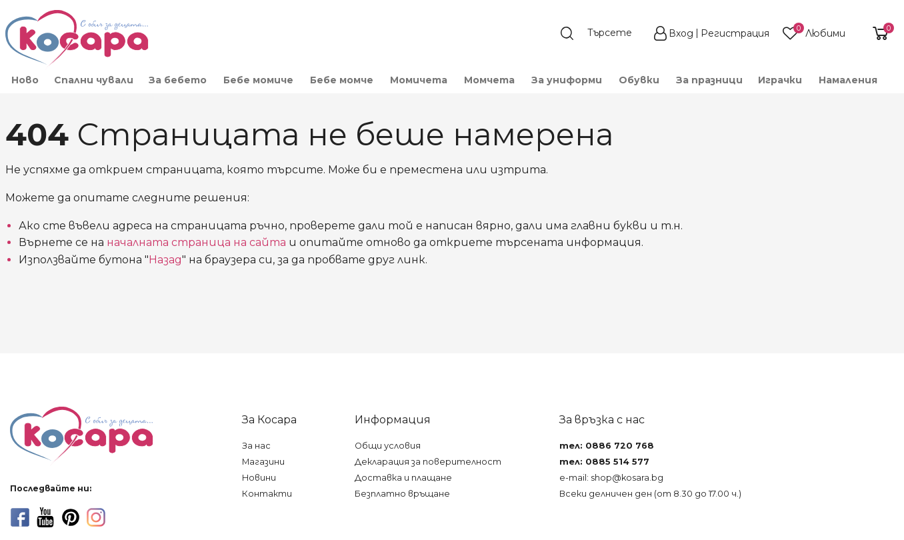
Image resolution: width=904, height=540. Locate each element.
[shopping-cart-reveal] (875, 33)
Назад (165, 259)
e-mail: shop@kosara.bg (611, 478)
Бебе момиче (258, 80)
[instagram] (96, 517)
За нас (256, 446)
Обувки (639, 80)
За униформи (566, 80)
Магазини (263, 462)
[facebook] (20, 517)
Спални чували (93, 80)
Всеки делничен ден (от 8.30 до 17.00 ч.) (650, 494)
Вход (681, 33)
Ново (25, 80)
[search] (602, 33)
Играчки (780, 80)
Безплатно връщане (402, 494)
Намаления (848, 80)
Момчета (489, 80)
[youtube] (45, 517)
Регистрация (735, 33)
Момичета (418, 80)
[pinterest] (71, 517)
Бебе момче (341, 80)
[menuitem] (24, 80)
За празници (709, 80)
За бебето (178, 80)
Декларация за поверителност (428, 462)
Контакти (267, 494)
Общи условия (388, 446)
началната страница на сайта (196, 242)
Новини (259, 478)
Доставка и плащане (403, 478)
